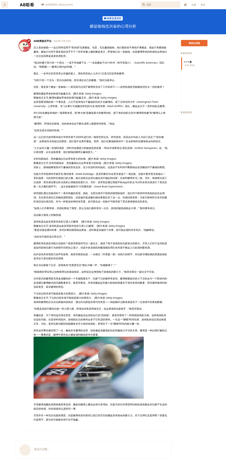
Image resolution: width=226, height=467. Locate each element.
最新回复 (186, 112)
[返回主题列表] (4, 4)
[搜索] (160, 4)
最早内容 (186, 53)
